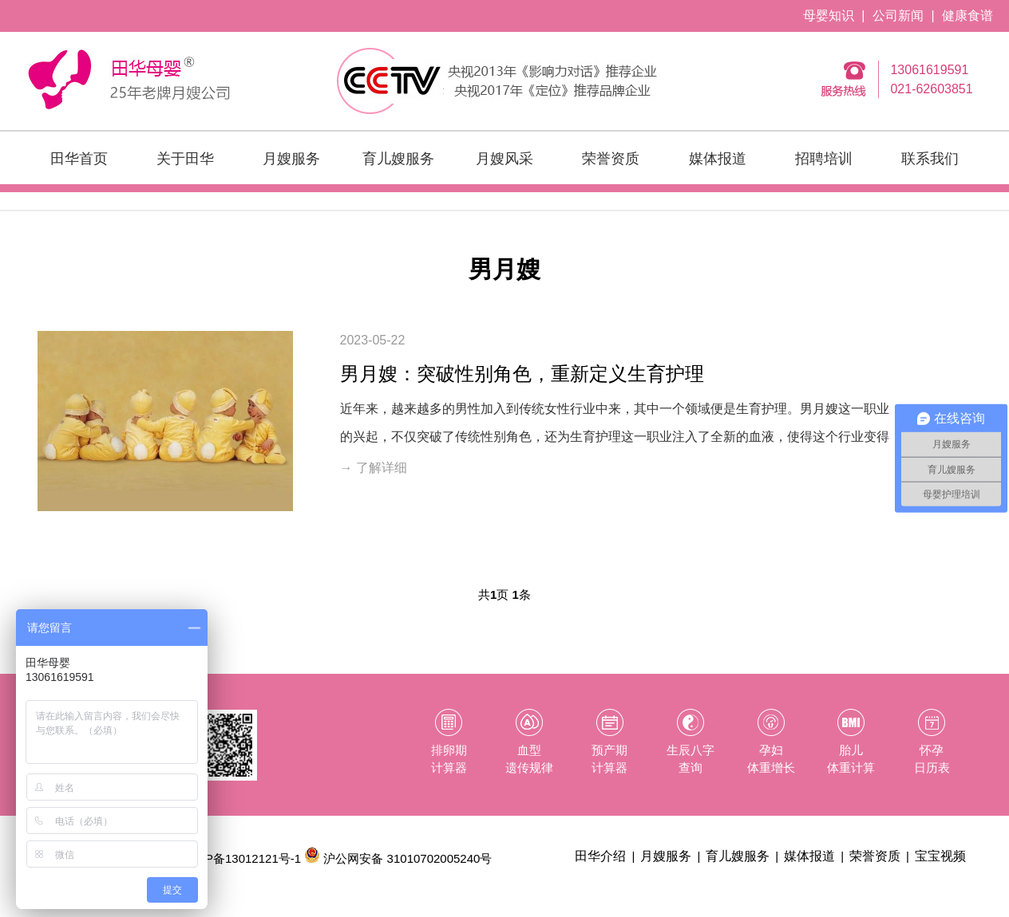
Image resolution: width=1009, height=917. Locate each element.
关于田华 (185, 159)
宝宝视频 (940, 856)
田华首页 (79, 159)
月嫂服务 (291, 159)
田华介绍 (600, 856)
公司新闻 (898, 15)
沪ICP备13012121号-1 (241, 858)
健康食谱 (967, 15)
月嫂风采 (504, 159)
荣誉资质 (610, 159)
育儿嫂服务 (398, 159)
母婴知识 (828, 15)
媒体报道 (717, 159)
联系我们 (930, 159)
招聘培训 (824, 159)
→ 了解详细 (373, 467)
